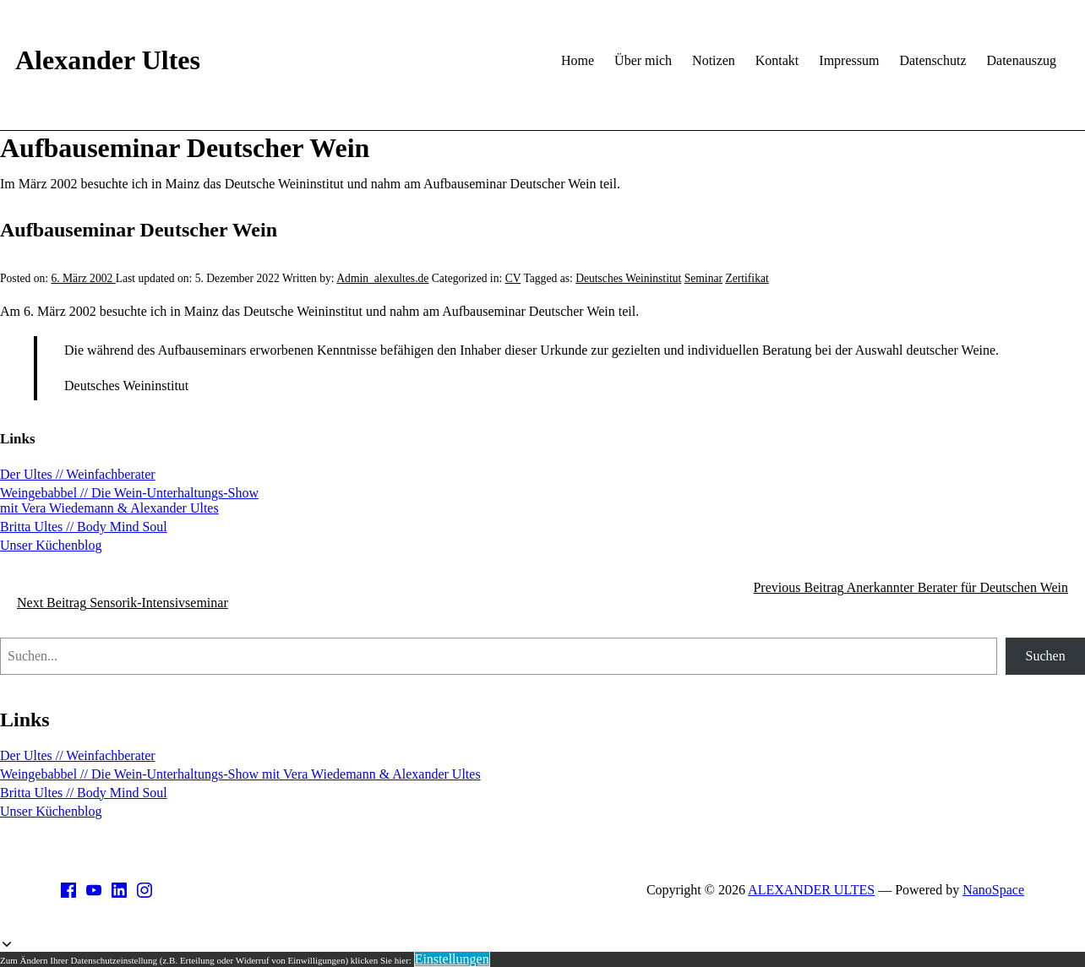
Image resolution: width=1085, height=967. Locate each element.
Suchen (1046, 656)
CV (513, 278)
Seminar (703, 278)
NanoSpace (993, 890)
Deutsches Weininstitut (628, 278)
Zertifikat (746, 278)
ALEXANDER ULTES (811, 890)
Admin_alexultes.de (382, 278)
